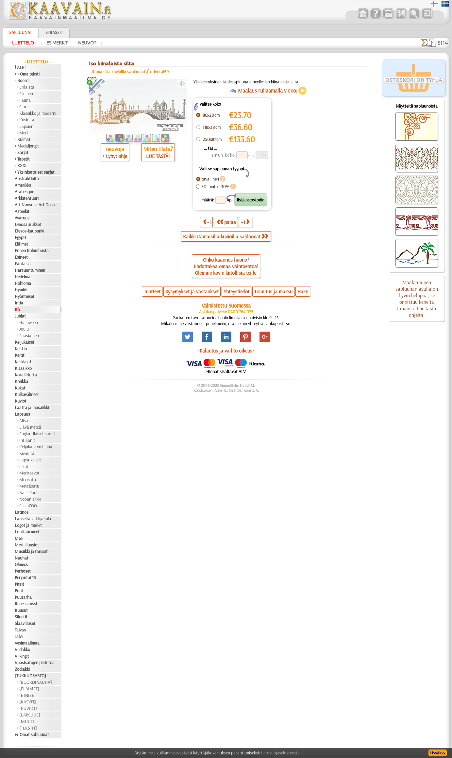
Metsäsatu (29, 486)
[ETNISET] (28, 695)
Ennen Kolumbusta (32, 250)
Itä (17, 309)
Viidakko (22, 649)
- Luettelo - (23, 42)
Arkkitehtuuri (27, 198)
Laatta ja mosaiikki (32, 407)
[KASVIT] (27, 702)
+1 (245, 222)
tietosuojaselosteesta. (281, 753)
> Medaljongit (27, 146)
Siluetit (21, 617)
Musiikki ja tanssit (31, 551)
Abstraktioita (27, 178)
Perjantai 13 (25, 577)
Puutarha (23, 597)
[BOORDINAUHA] (35, 682)
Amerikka (23, 185)
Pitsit (19, 584)
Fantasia (23, 264)
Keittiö (21, 349)
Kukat (20, 388)
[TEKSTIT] (28, 728)
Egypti (20, 237)
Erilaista (26, 87)
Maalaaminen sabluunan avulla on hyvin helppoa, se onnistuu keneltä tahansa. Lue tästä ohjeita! (416, 298)
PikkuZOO (28, 505)
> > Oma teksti (27, 74)
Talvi (19, 636)
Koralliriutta (26, 375)
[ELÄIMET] (29, 689)
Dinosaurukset (28, 224)
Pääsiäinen (29, 335)
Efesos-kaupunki (29, 231)
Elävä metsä (30, 427)
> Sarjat (21, 152)
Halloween (28, 322)
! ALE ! (20, 67)
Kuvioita (26, 120)
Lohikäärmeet (27, 532)
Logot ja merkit (28, 525)
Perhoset (23, 571)
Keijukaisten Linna (35, 447)
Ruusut (21, 610)
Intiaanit (27, 440)
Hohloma (23, 283)
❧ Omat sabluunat (32, 734)
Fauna (25, 100)
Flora (24, 107)
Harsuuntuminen (30, 270)
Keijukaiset (24, 342)
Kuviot (20, 401)
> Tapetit (22, 159)
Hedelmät (23, 277)
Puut (19, 591)
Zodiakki (22, 669)
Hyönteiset (24, 296)
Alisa (23, 420)
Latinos (21, 512)
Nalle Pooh (29, 492)
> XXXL (21, 165)
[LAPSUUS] (29, 715)
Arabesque (24, 192)
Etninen (26, 93)
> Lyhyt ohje (115, 156)
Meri (23, 133)
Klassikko (23, 368)
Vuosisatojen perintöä (35, 662)
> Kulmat (22, 139)
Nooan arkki (30, 499)
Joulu (24, 329)
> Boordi (22, 80)
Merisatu (27, 479)
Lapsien (26, 126)
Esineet (21, 257)
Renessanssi (26, 604)
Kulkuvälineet (27, 394)
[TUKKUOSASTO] (30, 676)
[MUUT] (26, 721)
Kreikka (21, 381)
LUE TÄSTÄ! (158, 156)
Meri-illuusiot (27, 545)
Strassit (54, 32)
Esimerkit (57, 42)
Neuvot (87, 42)
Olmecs (21, 564)
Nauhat (21, 558)
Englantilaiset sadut (37, 434)
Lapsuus (22, 414)
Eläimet (21, 244)
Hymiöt (21, 290)
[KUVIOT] (28, 708)
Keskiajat (23, 362)
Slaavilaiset (25, 623)
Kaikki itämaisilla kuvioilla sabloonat (225, 236)
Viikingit (22, 656)
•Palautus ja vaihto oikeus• (226, 350)
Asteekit (22, 211)
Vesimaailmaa (27, 643)
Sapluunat (20, 32)
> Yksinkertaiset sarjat (35, 172)
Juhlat (20, 316)
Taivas (20, 630)
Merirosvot (29, 473)
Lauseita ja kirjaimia (33, 519)
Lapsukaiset (30, 460)
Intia (19, 303)
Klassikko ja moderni (37, 113)
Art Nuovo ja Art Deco (35, 205)
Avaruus (22, 218)
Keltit (20, 355)
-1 (207, 222)
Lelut (23, 466)
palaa (226, 222)
